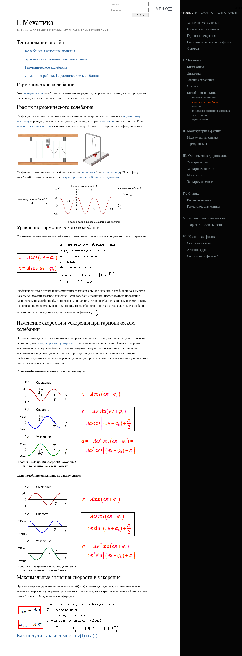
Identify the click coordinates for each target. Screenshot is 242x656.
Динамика (194, 73)
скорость (51, 343)
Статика (192, 86)
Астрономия (227, 12)
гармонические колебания (205, 102)
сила (40, 343)
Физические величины (203, 29)
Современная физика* (202, 256)
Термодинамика (198, 144)
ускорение (67, 343)
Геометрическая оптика (203, 206)
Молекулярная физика (202, 137)
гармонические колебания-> (88, 30)
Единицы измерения (201, 35)
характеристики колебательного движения (91, 177)
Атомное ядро (197, 249)
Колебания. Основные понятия (50, 51)
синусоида (88, 172)
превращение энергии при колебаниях (211, 111)
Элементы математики (203, 23)
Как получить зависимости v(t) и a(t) (57, 635)
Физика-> (24, 30)
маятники (196, 106)
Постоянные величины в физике (209, 42)
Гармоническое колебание (46, 67)
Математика (204, 12)
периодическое (32, 93)
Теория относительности (204, 225)
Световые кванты (199, 243)
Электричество (197, 162)
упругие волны (199, 115)
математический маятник (34, 126)
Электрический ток (200, 168)
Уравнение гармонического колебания (56, 59)
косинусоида (111, 172)
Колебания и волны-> (48, 30)
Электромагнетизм (200, 181)
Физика (187, 12)
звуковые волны (200, 120)
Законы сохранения (200, 80)
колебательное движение (204, 98)
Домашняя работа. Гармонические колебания (62, 76)
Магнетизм (194, 175)
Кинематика (195, 67)
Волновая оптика (199, 200)
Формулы (193, 48)
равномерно (107, 121)
